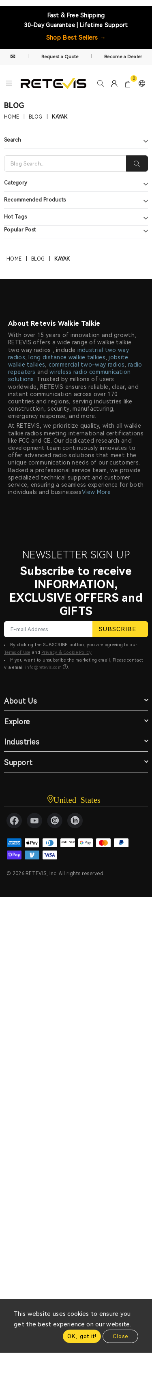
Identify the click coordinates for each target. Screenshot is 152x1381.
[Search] (65, 163)
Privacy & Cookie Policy (66, 652)
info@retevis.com (43, 667)
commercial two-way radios (87, 364)
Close (120, 1336)
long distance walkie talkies (66, 357)
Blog (35, 117)
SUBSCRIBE (120, 629)
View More (96, 492)
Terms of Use (17, 652)
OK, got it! (81, 1336)
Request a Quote (60, 56)
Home (11, 117)
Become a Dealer (123, 56)
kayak (60, 117)
